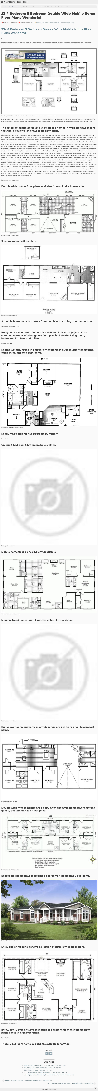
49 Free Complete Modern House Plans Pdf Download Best (45, 1065)
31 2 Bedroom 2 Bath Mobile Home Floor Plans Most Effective (45, 1072)
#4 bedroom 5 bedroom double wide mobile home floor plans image (58, 22)
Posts (82, 2)
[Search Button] (72, 2)
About (88, 2)
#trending (38, 22)
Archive (94, 2)
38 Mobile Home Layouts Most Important (38, 1070)
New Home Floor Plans (8, 7)
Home (76, 2)
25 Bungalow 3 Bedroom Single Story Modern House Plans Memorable (49, 1075)
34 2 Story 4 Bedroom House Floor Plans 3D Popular (42, 1067)
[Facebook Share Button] (47, 1053)
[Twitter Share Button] (51, 1053)
